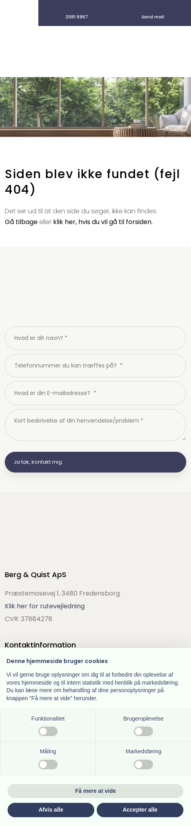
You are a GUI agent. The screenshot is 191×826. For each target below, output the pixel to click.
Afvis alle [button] (51, 809)
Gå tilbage (21, 221)
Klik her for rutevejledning (45, 606)
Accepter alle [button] (140, 809)
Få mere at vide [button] (95, 791)
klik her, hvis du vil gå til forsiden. (103, 221)
